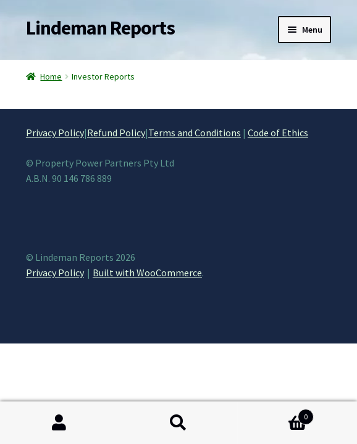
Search (178, 423)
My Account (59, 423)
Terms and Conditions (194, 132)
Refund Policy (116, 132)
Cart (275, 414)
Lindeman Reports (100, 27)
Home (51, 76)
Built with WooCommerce (147, 272)
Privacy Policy (55, 132)
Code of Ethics (278, 132)
